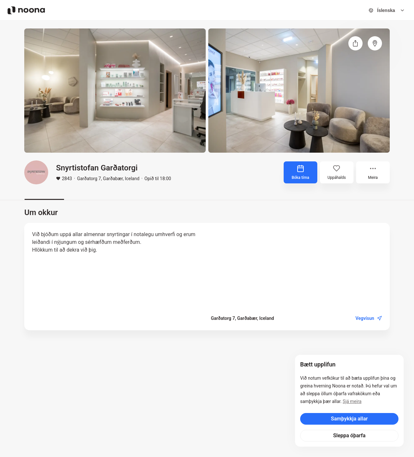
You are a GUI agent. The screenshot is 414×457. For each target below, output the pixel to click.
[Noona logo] (26, 10)
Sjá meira (352, 401)
